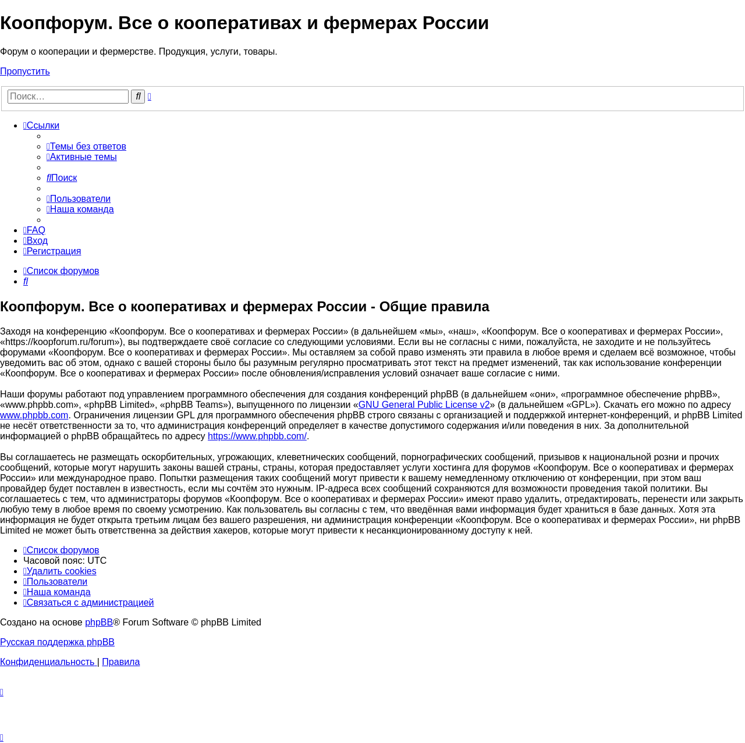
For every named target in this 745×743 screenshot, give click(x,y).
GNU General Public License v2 (424, 405)
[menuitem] (86, 146)
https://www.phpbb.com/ (257, 436)
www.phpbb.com (34, 415)
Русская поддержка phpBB (57, 642)
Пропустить (25, 71)
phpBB (99, 622)
